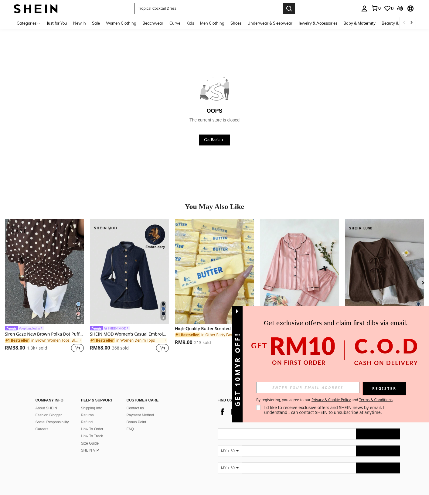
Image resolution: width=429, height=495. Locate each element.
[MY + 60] (230, 443)
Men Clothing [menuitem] (212, 23)
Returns (87, 408)
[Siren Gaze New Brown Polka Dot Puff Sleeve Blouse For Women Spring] (44, 271)
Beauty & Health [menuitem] (397, 23)
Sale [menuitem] (96, 23)
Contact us (135, 401)
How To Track (92, 429)
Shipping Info (91, 401)
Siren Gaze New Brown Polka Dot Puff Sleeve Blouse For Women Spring (44, 334)
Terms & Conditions (376, 399)
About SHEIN (46, 401)
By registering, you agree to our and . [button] (324, 400)
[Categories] (29, 23)
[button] (400, 8)
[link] (376, 8)
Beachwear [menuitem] (152, 23)
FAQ (130, 422)
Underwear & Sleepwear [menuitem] (269, 23)
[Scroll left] (404, 23)
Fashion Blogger (49, 408)
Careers (42, 422)
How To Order (92, 422)
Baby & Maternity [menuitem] (359, 23)
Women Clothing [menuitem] (121, 23)
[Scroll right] (411, 23)
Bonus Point (136, 415)
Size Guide (90, 436)
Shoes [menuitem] (235, 23)
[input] (307, 387)
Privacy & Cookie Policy (331, 399)
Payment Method (140, 408)
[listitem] (44, 286)
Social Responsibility (52, 415)
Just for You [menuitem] (57, 23)
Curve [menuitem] (174, 23)
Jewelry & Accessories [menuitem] (317, 23)
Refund (87, 415)
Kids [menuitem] (190, 23)
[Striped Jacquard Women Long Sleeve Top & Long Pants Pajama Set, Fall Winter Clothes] (299, 271)
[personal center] (364, 8)
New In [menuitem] (79, 23)
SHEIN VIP (90, 443)
